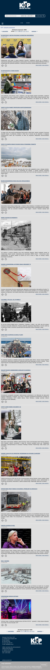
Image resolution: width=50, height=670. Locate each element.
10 (21, 31)
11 (23, 31)
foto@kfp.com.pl (9, 644)
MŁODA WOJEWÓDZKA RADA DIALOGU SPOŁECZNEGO (15, 181)
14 (28, 31)
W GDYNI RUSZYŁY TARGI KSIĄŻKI (10, 70)
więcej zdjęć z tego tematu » (42, 65)
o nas (21, 22)
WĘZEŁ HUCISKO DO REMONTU (9, 217)
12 (24, 31)
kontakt (28, 22)
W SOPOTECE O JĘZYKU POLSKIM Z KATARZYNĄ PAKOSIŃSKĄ (17, 35)
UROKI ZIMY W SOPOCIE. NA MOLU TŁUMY (12, 334)
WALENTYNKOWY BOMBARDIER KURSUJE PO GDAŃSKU (16, 370)
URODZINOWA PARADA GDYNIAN (9, 596)
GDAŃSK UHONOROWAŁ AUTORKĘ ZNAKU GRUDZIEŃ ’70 (16, 264)
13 (26, 31)
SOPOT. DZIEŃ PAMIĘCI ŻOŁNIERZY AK (11, 407)
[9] (19, 31)
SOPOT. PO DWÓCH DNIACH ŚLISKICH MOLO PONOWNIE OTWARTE (18, 144)
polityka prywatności (7, 660)
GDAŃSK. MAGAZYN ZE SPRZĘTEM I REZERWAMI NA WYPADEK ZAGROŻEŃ (20, 453)
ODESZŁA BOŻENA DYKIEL (8, 525)
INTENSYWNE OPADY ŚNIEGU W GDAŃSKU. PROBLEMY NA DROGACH (19, 488)
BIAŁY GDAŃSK (5, 561)
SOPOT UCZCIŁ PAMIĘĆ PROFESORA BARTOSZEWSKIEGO (16, 107)
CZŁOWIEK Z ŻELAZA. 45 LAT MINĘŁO (10, 299)
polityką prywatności (36, 666)
